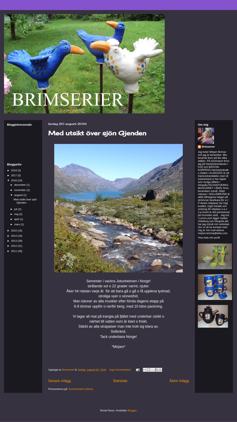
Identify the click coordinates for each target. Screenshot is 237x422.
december (20, 184)
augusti (18, 195)
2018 (14, 170)
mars (17, 224)
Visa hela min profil (209, 237)
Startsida (120, 381)
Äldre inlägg (179, 381)
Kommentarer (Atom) (80, 388)
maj (16, 214)
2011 (14, 251)
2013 (14, 240)
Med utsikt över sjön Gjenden (97, 133)
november (20, 190)
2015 (14, 230)
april (17, 219)
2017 (14, 175)
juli (16, 209)
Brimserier (208, 146)
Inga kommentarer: (120, 369)
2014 (14, 235)
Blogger (132, 410)
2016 (14, 180)
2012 (14, 245)
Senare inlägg (59, 381)
